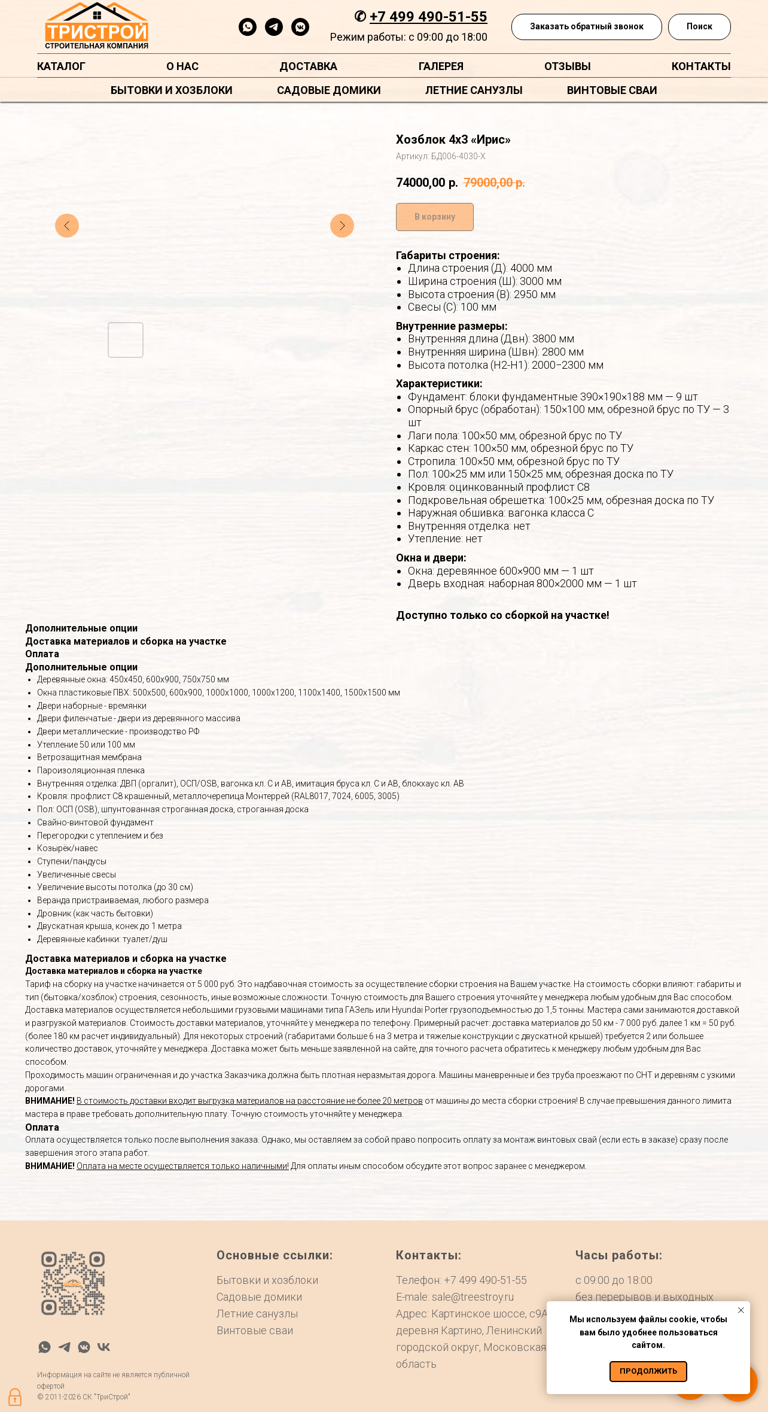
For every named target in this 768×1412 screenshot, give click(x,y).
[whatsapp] (248, 27)
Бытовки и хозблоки (172, 90)
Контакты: (429, 1255)
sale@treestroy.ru (473, 1296)
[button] (586, 27)
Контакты (701, 66)
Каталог (61, 66)
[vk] (103, 1347)
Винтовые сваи (612, 90)
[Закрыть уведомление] (741, 1310)
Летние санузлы (474, 90)
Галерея (441, 66)
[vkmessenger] (300, 27)
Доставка (308, 66)
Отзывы (567, 66)
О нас (182, 66)
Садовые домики (329, 90)
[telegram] (274, 27)
